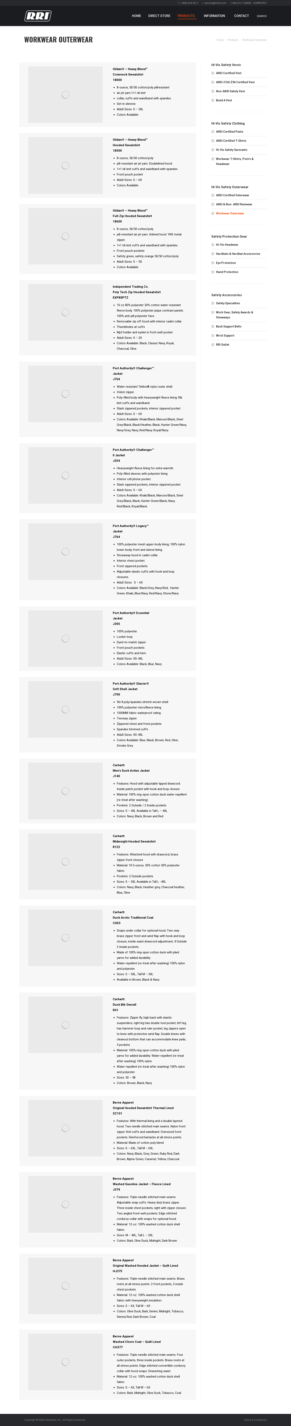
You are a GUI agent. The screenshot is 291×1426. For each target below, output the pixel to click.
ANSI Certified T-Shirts (231, 140)
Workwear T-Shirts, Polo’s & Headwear (235, 161)
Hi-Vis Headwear (227, 244)
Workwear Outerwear (230, 213)
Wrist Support (225, 335)
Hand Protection (227, 272)
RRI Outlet (222, 344)
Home (220, 39)
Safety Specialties (228, 303)
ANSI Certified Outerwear (232, 195)
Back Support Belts (228, 326)
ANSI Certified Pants (229, 131)
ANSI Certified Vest (228, 73)
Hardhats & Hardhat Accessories (238, 253)
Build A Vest (224, 100)
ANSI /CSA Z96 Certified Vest (235, 82)
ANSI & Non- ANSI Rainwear (234, 204)
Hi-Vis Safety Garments (231, 149)
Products (233, 39)
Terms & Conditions (255, 1419)
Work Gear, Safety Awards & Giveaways (234, 315)
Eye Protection (226, 262)
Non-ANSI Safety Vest (230, 91)
